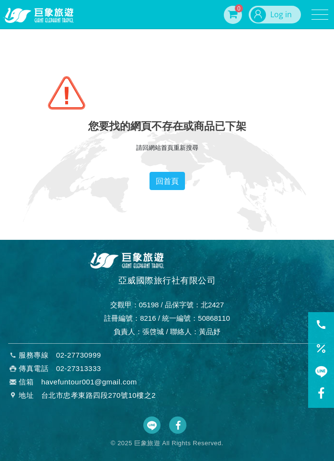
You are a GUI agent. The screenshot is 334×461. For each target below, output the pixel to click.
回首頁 (167, 181)
